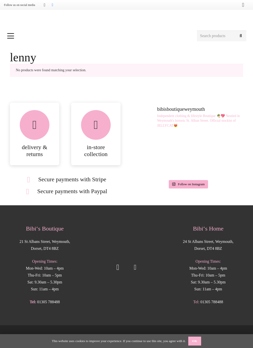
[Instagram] (44, 5)
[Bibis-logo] (127, 20)
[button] (99, 35)
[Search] (240, 36)
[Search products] (221, 36)
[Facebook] (52, 5)
